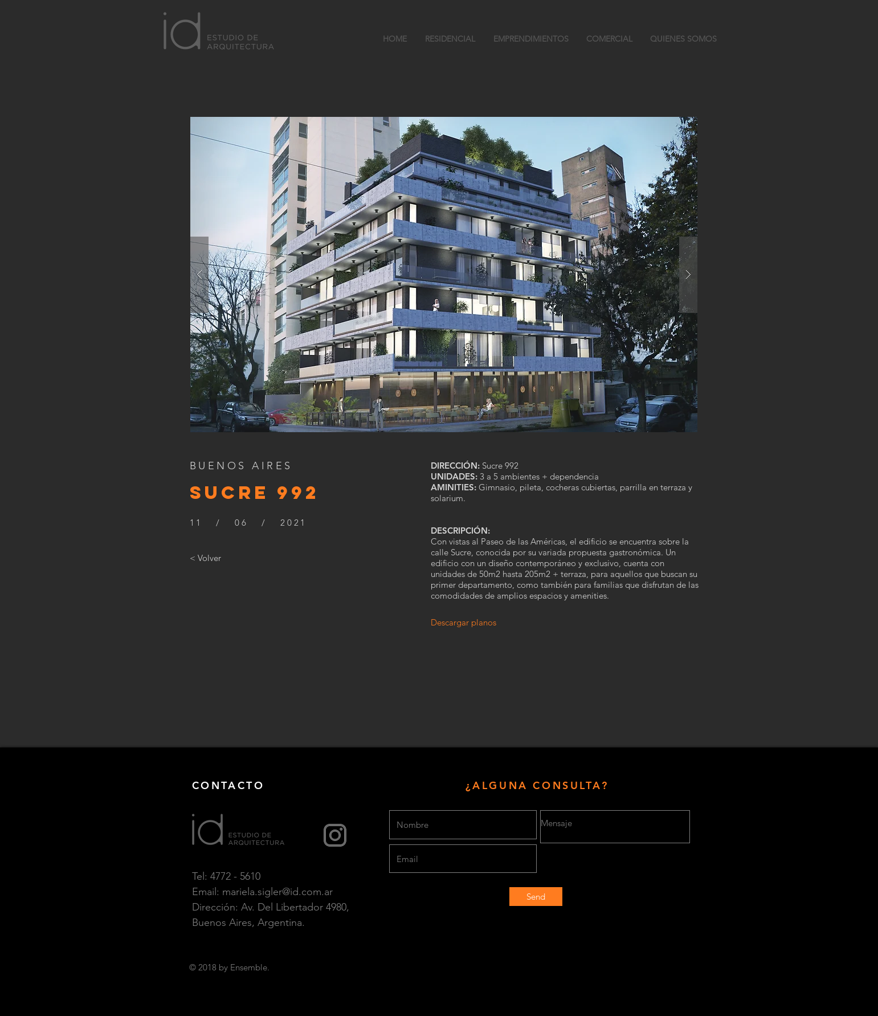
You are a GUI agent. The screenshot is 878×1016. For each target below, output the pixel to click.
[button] (443, 274)
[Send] (535, 896)
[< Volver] (205, 558)
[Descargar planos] (464, 622)
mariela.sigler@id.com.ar (277, 891)
